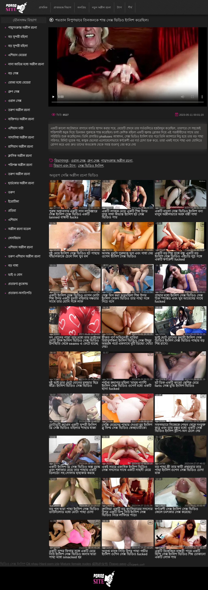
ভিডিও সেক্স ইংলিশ (12, 564)
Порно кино (117, 564)
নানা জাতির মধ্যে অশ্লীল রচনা (26, 64)
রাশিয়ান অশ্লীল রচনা (20, 146)
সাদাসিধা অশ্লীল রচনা (21, 137)
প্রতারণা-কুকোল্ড (18, 284)
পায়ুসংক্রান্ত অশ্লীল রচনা (22, 27)
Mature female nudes (75, 564)
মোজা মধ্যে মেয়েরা (19, 82)
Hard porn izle (49, 564)
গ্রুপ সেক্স (13, 91)
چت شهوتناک (136, 564)
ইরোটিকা (13, 201)
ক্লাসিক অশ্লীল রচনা (20, 155)
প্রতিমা (12, 210)
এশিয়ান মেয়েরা (17, 55)
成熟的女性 (100, 564)
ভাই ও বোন (15, 274)
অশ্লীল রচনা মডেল (19, 229)
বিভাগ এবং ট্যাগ (65, 165)
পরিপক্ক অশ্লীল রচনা (20, 165)
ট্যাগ (119, 7)
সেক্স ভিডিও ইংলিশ (90, 165)
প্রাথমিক (43, 7)
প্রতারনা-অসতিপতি (19, 293)
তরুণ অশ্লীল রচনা (19, 110)
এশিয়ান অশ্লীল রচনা (20, 247)
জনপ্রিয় (81, 7)
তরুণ (11, 192)
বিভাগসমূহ (61, 160)
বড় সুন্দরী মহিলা (18, 36)
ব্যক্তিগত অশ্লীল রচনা (21, 119)
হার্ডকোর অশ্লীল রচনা (21, 183)
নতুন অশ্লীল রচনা (101, 7)
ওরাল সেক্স (14, 101)
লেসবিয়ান (14, 238)
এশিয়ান (12, 219)
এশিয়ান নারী (15, 128)
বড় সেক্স (13, 73)
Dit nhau (32, 564)
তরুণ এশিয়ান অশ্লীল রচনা (24, 256)
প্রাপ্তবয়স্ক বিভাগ (62, 7)
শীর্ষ (130, 7)
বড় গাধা (13, 265)
